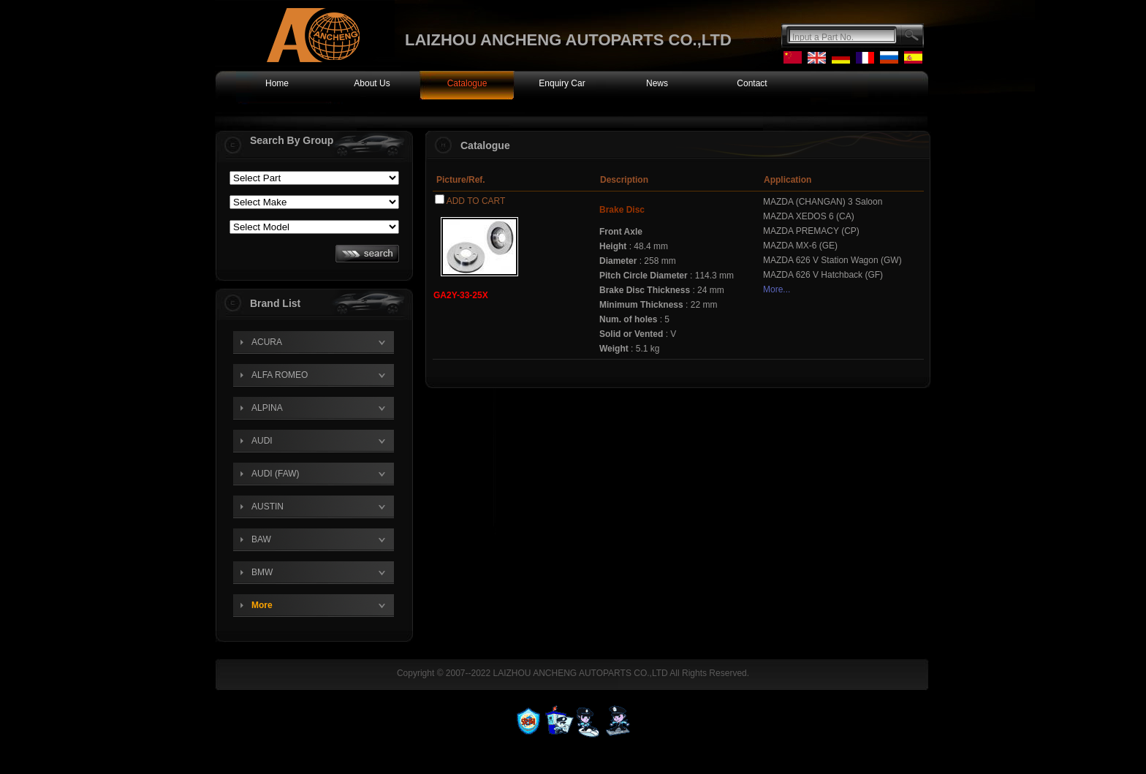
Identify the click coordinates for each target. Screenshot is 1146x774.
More (262, 605)
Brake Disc (622, 210)
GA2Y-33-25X (460, 295)
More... (776, 289)
